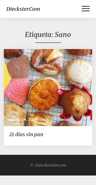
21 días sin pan (26, 134)
